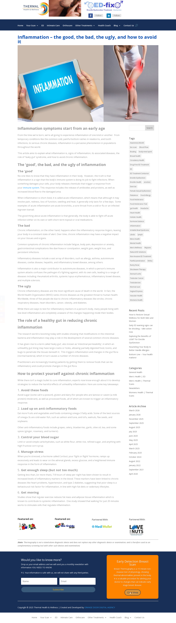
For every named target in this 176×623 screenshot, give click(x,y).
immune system (31, 187)
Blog (116, 26)
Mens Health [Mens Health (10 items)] (135, 239)
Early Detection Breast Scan (132, 562)
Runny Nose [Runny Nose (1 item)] (134, 265)
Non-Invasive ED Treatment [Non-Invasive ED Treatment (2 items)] (140, 256)
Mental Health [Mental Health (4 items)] (135, 243)
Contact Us (129, 26)
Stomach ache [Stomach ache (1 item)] (135, 274)
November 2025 (136, 419)
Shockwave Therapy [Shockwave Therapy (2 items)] (137, 269)
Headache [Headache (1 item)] (144, 208)
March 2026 (134, 410)
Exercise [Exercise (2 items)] (133, 186)
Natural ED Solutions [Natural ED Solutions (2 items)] (138, 252)
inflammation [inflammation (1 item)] (135, 226)
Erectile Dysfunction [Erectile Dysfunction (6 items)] (137, 178)
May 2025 (133, 440)
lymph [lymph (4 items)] (140, 234)
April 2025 (133, 444)
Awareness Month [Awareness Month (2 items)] (137, 143)
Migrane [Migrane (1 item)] (148, 247)
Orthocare (67, 26)
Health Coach (104, 26)
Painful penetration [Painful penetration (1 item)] (137, 261)
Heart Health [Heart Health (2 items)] (135, 213)
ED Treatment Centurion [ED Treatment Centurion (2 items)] (139, 173)
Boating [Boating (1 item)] (133, 151)
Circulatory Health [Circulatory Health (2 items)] (137, 160)
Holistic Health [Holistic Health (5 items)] (135, 217)
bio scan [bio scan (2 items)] (133, 147)
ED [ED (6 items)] (131, 169)
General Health (135, 372)
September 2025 (136, 423)
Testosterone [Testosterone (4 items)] (135, 282)
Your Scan (31, 26)
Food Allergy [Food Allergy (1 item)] (146, 195)
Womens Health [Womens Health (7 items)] (136, 300)
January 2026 (135, 414)
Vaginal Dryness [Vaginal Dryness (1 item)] (136, 291)
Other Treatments (83, 26)
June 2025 (133, 436)
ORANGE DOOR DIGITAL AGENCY (99, 607)
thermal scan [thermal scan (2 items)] (135, 287)
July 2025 (133, 431)
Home (20, 26)
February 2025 (135, 452)
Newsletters (134, 388)
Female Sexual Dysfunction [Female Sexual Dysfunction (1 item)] (140, 191)
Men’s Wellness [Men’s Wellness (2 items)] (136, 247)
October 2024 (135, 457)
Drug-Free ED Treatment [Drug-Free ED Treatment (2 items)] (139, 165)
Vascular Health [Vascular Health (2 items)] (136, 295)
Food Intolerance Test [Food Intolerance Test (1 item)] (138, 204)
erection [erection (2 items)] (147, 182)
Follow (98, 15)
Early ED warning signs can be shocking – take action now (141, 328)
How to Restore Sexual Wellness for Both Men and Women (141, 317)
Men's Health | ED (137, 376)
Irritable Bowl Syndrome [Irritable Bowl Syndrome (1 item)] (139, 230)
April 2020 (133, 474)
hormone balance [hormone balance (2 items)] (137, 221)
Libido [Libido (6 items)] (132, 234)
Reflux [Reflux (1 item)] (150, 261)
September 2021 (136, 469)
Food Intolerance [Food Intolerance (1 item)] (136, 199)
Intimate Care (53, 26)
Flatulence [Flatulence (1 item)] (134, 195)
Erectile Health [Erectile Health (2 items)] (135, 182)
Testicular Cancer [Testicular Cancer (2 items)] (137, 278)
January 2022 (135, 465)
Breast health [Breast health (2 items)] (135, 156)
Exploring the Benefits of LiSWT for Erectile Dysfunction (140, 339)
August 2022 (134, 461)
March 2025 (134, 448)
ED (42, 26)
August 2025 (134, 427)
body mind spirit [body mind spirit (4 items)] (145, 151)
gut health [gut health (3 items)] (134, 208)
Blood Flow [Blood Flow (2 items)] (143, 147)
